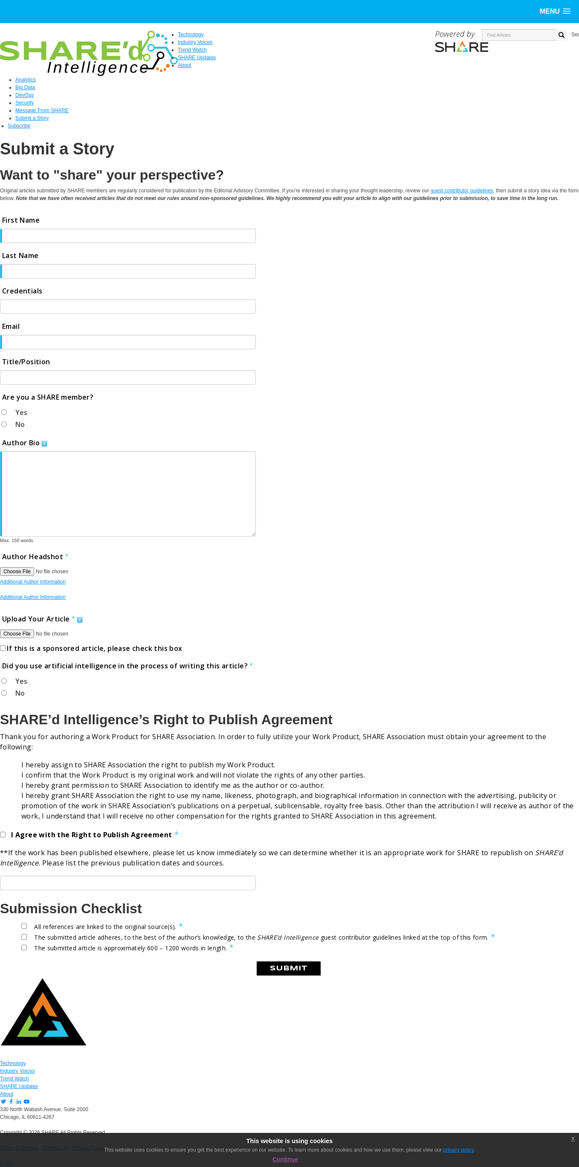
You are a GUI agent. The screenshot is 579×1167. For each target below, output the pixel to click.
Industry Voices (17, 1071)
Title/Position (26, 361)
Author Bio (21, 442)
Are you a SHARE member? (47, 397)
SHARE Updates (19, 1086)
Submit (288, 968)
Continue (285, 1159)
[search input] (519, 35)
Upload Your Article (36, 619)
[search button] (561, 35)
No (20, 424)
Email (11, 326)
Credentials (22, 291)
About (6, 1094)
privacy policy (458, 1150)
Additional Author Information (33, 582)
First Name (21, 220)
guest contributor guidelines (462, 191)
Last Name (20, 255)
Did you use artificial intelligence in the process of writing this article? (125, 666)
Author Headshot (32, 556)
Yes (21, 412)
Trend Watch (14, 1079)
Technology (13, 1063)
